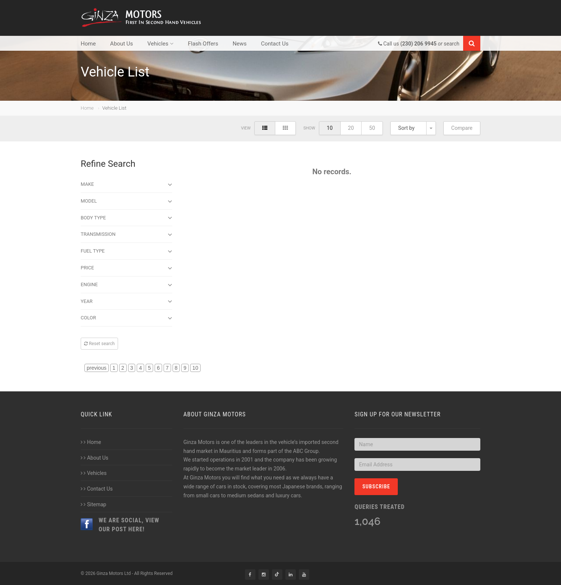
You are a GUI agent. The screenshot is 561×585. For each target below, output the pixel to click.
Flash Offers (203, 43)
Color (126, 318)
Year (126, 301)
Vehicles (160, 43)
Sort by (406, 128)
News (240, 43)
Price (126, 268)
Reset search (99, 343)
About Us (121, 43)
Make (126, 184)
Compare (461, 128)
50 (372, 128)
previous (96, 368)
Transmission (126, 234)
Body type (126, 218)
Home (88, 43)
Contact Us (275, 43)
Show (309, 128)
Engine (126, 285)
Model (126, 201)
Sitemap (93, 504)
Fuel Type (126, 251)
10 (330, 128)
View (246, 128)
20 (351, 128)
